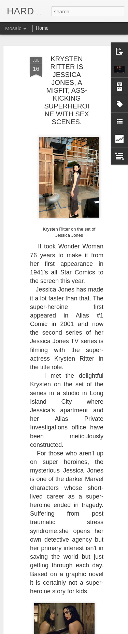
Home (42, 28)
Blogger (85, 630)
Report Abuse (105, 630)
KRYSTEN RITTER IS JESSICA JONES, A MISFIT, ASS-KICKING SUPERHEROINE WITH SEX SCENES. (66, 66)
